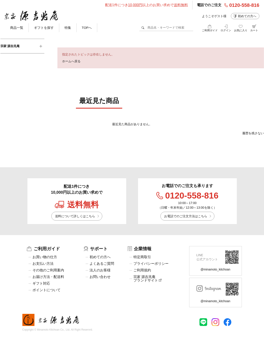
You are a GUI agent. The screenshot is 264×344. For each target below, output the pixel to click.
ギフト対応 (41, 283)
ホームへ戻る (71, 61)
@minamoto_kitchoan (215, 269)
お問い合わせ (100, 277)
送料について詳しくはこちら (75, 216)
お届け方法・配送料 (48, 277)
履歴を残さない (253, 133)
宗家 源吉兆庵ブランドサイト (147, 278)
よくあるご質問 (102, 263)
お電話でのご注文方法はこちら (185, 216)
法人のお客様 (100, 270)
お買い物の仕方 (44, 257)
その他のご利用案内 (48, 270)
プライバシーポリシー (151, 263)
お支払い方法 (43, 263)
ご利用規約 (142, 270)
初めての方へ (247, 16)
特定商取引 (142, 257)
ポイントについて (46, 290)
